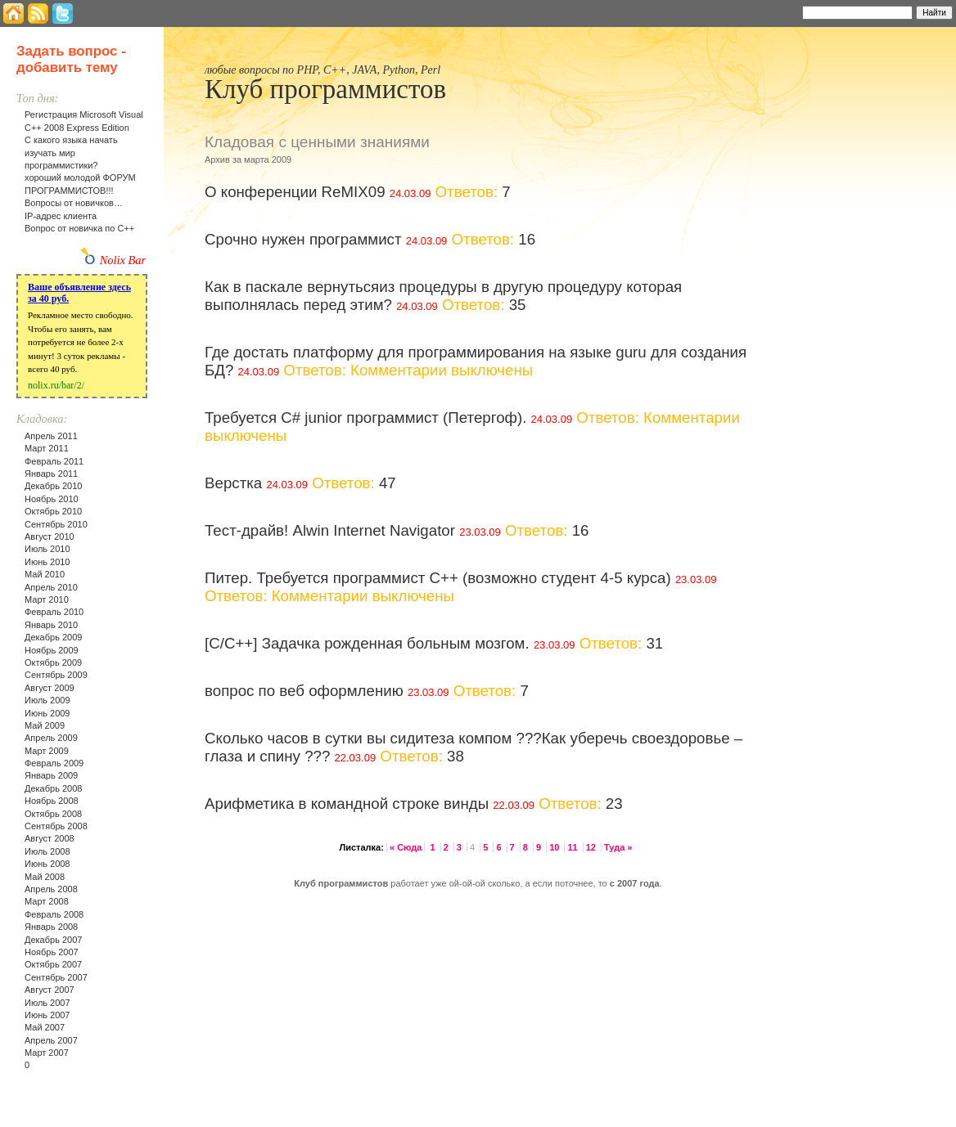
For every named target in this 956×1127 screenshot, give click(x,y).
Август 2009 (49, 688)
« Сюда (406, 847)
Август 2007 (49, 990)
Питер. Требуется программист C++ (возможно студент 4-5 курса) (438, 577)
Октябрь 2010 (53, 511)
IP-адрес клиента (61, 216)
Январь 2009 (51, 775)
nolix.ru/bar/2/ (56, 385)
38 (455, 756)
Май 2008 (45, 877)
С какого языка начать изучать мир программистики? (71, 152)
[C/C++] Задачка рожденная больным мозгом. (367, 643)
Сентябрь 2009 (56, 675)
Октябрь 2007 (53, 964)
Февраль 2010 (54, 612)
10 (555, 847)
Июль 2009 (47, 700)
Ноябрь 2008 (52, 801)
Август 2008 (49, 838)
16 (526, 239)
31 (654, 643)
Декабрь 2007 (53, 940)
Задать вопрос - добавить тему (71, 59)
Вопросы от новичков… (74, 203)
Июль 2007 (47, 1003)
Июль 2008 (47, 851)
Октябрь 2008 (53, 814)
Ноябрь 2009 (52, 650)
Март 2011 (47, 448)
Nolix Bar (123, 260)
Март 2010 (47, 599)
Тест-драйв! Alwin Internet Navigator (330, 530)
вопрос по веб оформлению (304, 690)
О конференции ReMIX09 (295, 191)
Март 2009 (47, 751)
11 (573, 847)
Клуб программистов (325, 89)
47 (387, 483)
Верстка (233, 483)
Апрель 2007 (51, 1040)
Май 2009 (45, 725)
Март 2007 (47, 1052)
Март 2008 (47, 901)
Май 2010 (45, 574)
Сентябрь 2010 (56, 524)
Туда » (618, 847)
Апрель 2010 (51, 587)
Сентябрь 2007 (56, 977)
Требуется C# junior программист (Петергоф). (365, 417)
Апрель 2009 (51, 738)
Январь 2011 (51, 473)
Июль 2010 (47, 549)
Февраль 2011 (54, 461)
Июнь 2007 (47, 1015)
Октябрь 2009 (53, 662)
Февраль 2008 (54, 914)
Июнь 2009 (47, 713)
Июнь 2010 (47, 562)
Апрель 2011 (51, 436)
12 (592, 847)
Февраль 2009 (54, 763)
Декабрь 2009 (53, 637)
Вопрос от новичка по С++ (79, 228)
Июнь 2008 (47, 864)
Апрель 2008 (51, 889)
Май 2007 (45, 1027)
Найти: (780, 11)
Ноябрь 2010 (52, 499)
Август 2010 (49, 536)
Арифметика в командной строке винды (347, 803)
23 (614, 803)
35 (517, 304)
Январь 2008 (51, 927)
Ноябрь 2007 (52, 952)
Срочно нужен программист (303, 239)
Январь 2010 (51, 625)
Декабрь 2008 (53, 788)
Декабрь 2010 (53, 486)
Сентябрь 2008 (56, 826)
